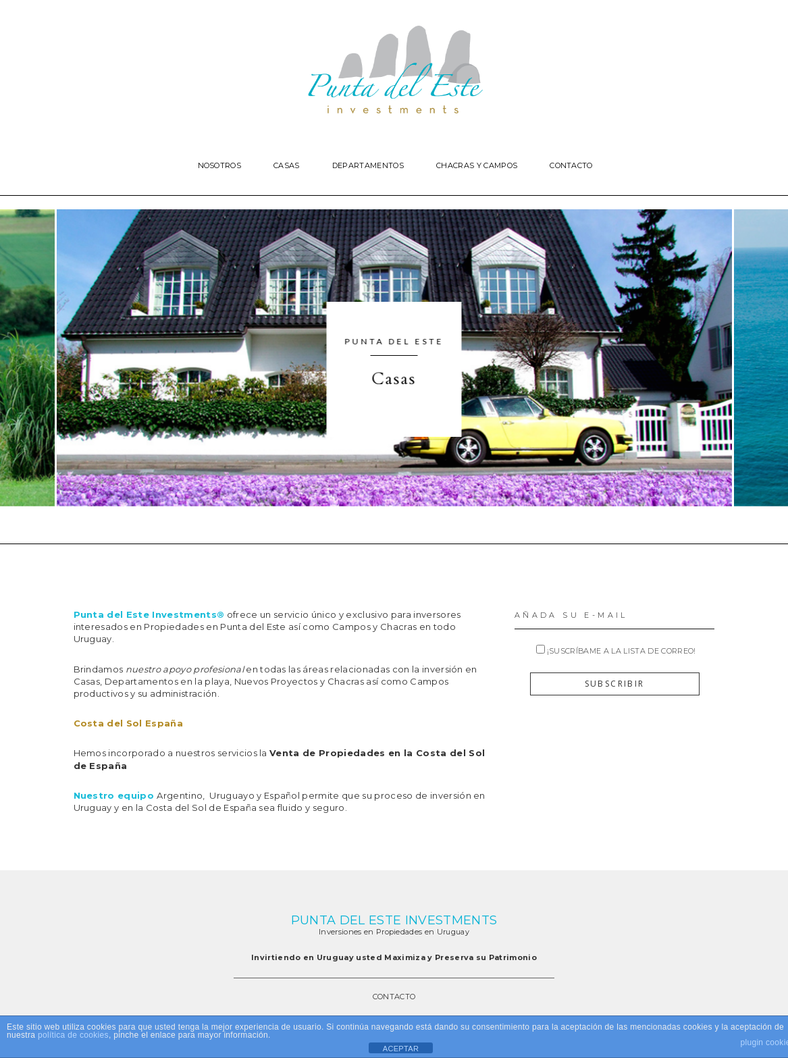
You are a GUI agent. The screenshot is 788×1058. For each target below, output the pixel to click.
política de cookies (73, 1035)
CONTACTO (394, 996)
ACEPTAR (401, 1048)
